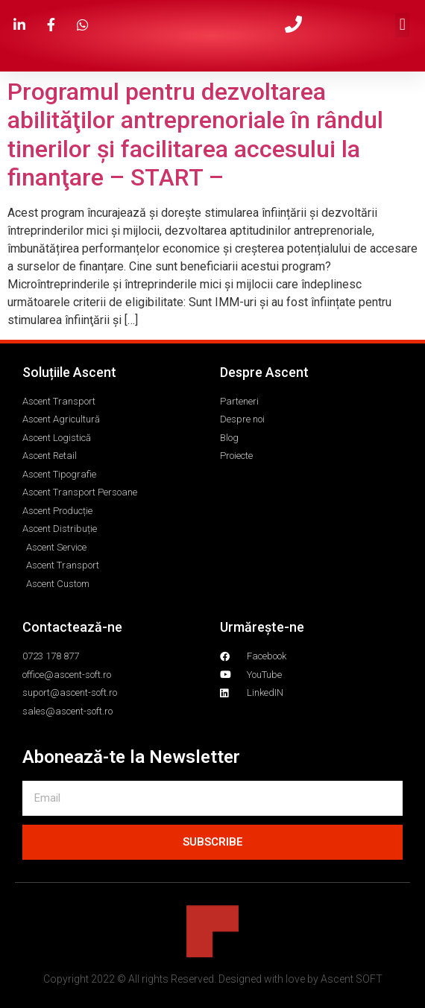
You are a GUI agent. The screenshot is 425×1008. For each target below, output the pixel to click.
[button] (402, 25)
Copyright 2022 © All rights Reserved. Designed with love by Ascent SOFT (212, 979)
